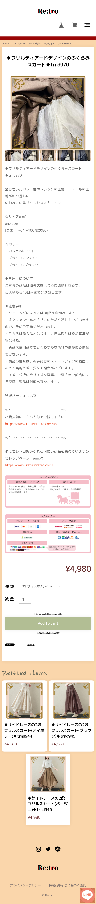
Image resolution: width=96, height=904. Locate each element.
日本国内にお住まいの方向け (48, 614)
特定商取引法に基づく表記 (67, 866)
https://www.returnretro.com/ (29, 446)
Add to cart (48, 604)
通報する (30, 625)
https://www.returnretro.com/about (33, 404)
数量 (10, 580)
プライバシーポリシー (25, 866)
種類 (10, 567)
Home (6, 43)
